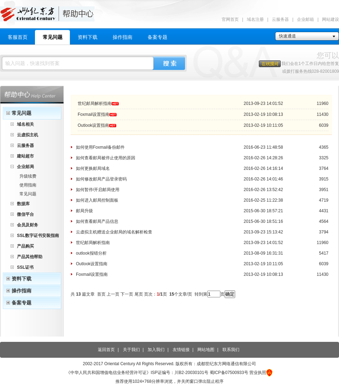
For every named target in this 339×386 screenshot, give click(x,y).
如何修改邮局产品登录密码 (101, 179)
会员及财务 (27, 224)
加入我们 (156, 349)
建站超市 (25, 156)
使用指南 (27, 185)
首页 (101, 294)
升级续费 (27, 176)
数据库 (23, 203)
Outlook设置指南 (93, 125)
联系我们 (230, 349)
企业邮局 (25, 166)
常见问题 (53, 37)
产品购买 (25, 246)
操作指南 (122, 37)
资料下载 (87, 37)
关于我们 (131, 349)
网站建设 (330, 19)
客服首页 (18, 37)
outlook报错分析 (91, 253)
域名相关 (25, 124)
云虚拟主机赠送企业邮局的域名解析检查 (114, 232)
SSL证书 (25, 267)
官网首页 (230, 19)
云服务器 (280, 19)
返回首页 (106, 349)
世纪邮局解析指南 (95, 103)
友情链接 (181, 349)
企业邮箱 (305, 19)
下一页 (126, 294)
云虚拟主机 (27, 134)
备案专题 (157, 37)
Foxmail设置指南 (93, 114)
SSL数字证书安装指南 (38, 235)
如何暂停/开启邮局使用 (97, 189)
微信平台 (25, 214)
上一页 (113, 294)
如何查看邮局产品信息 (97, 221)
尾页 (139, 294)
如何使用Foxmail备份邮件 (100, 147)
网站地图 (205, 349)
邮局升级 (84, 210)
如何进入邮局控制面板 (97, 200)
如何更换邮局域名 (93, 168)
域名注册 (255, 19)
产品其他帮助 (29, 256)
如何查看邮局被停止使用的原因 (105, 157)
